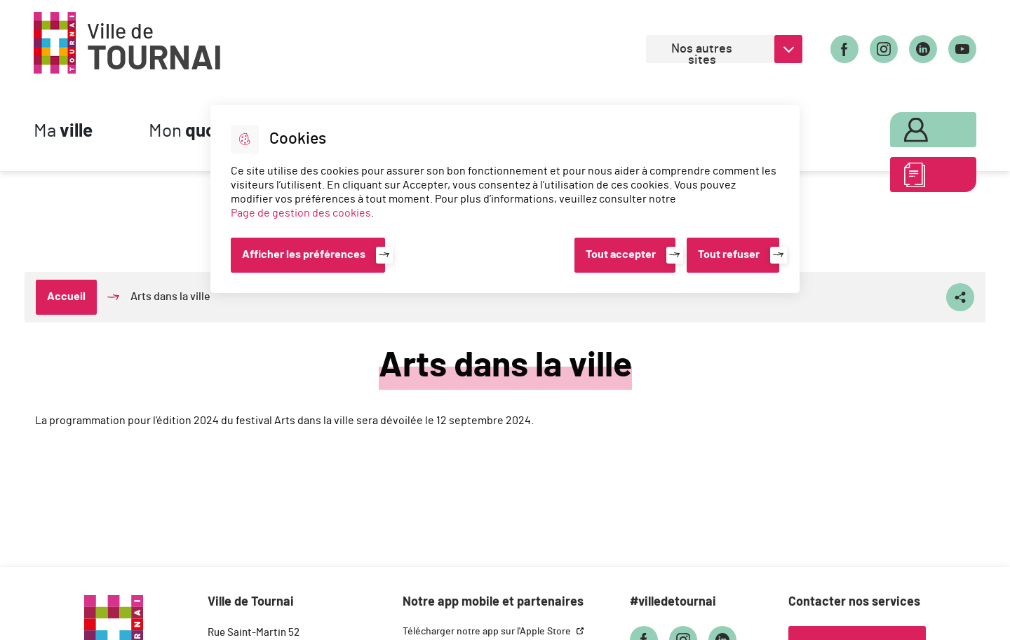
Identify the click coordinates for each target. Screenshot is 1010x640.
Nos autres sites (701, 53)
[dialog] (505, 199)
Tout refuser (729, 254)
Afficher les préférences (303, 254)
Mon (205, 131)
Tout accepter (621, 254)
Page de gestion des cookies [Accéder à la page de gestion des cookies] (301, 213)
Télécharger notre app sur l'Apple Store (488, 631)
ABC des (916, 178)
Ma (63, 131)
